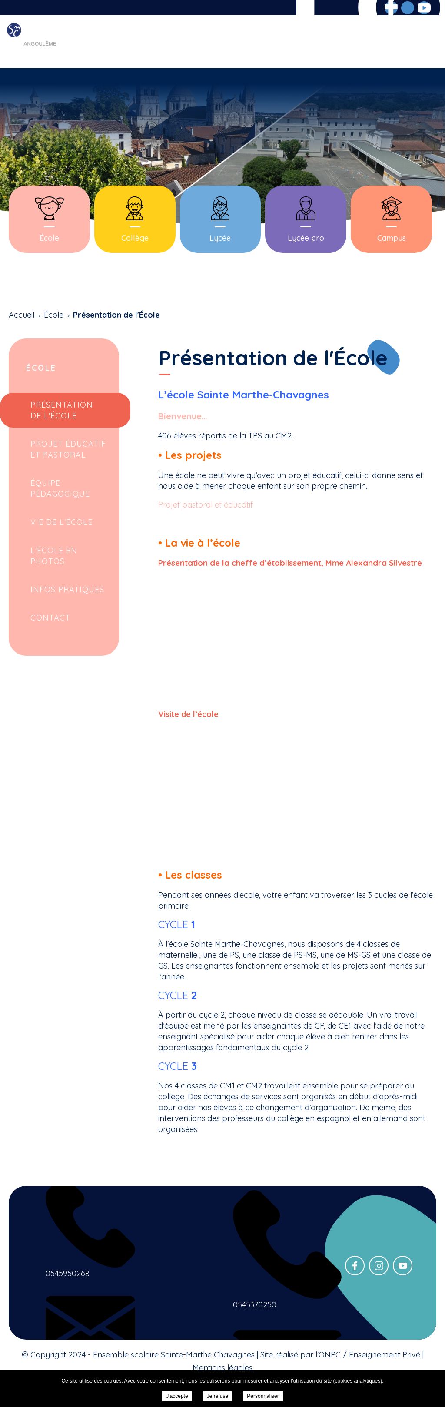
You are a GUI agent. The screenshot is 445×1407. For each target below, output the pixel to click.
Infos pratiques (67, 589)
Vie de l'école (61, 522)
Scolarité (222, 42)
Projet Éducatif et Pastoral (68, 449)
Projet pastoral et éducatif (205, 505)
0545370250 (254, 1305)
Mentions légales (222, 1368)
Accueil (130, 42)
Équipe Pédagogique (60, 488)
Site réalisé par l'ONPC (300, 1355)
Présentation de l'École (61, 410)
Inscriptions (322, 42)
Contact (421, 42)
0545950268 (68, 1273)
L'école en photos (53, 555)
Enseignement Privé (384, 1355)
